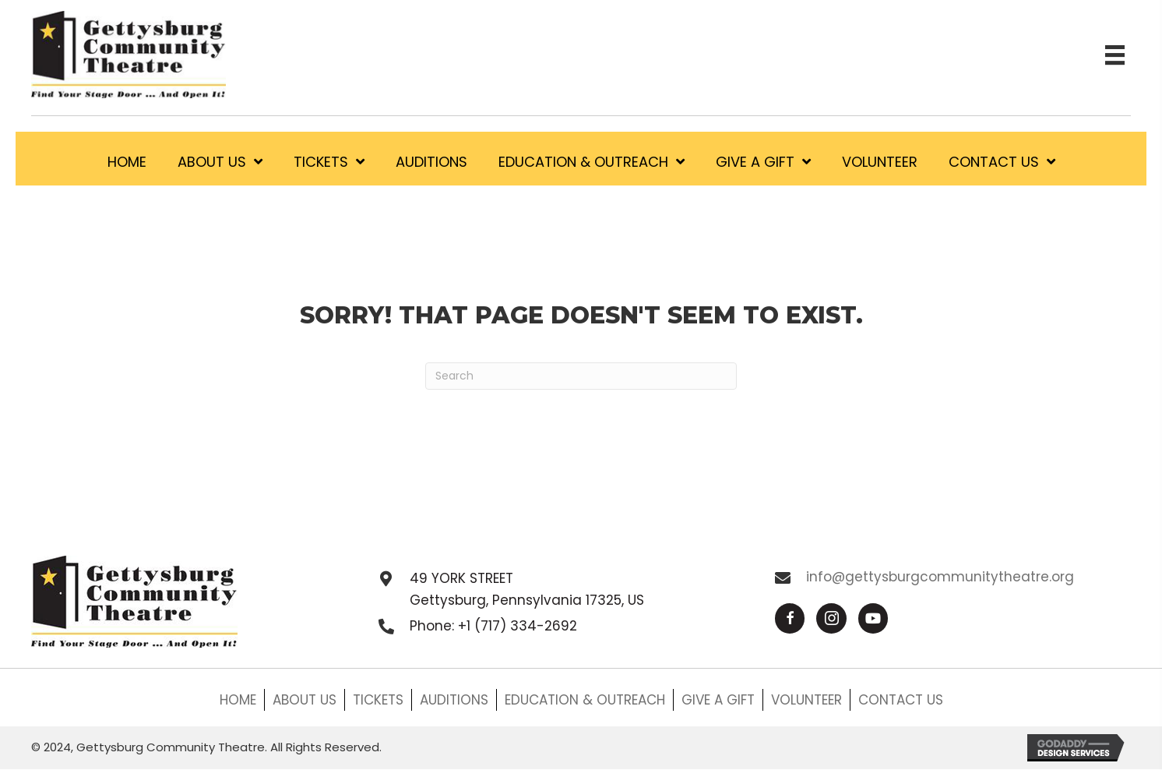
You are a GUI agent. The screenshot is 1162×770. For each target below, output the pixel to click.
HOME (238, 700)
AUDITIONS (454, 700)
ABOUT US (304, 700)
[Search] (581, 376)
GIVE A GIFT (718, 700)
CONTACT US (900, 700)
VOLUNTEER (806, 700)
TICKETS (378, 700)
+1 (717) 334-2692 (517, 625)
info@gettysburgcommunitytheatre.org (940, 576)
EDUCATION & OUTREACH (585, 700)
